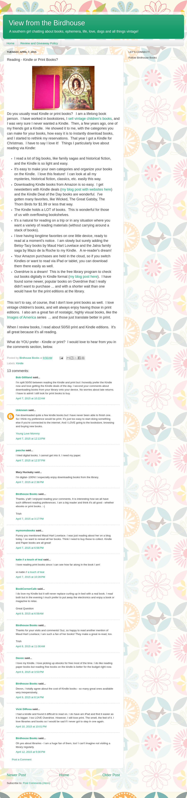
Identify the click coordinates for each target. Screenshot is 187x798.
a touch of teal (36, 572)
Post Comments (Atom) (36, 783)
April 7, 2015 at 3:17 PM (30, 518)
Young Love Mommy (28, 433)
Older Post (111, 775)
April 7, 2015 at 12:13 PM (30, 438)
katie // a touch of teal (29, 559)
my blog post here (83, 277)
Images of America (21, 317)
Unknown (22, 410)
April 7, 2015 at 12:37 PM (30, 460)
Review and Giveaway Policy (39, 43)
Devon (20, 658)
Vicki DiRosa (24, 709)
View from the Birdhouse (47, 23)
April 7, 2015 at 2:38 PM (30, 482)
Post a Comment (22, 759)
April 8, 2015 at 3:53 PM (30, 671)
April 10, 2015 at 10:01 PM (31, 726)
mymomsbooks (25, 530)
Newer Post (16, 775)
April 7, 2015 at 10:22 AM (30, 398)
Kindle (20, 363)
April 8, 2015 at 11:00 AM (30, 646)
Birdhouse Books (27, 494)
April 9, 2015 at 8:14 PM (30, 697)
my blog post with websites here (86, 189)
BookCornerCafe (26, 588)
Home (10, 43)
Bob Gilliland (24, 377)
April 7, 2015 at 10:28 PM (30, 576)
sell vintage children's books (90, 119)
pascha (20, 450)
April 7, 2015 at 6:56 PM (30, 547)
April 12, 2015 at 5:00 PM (30, 751)
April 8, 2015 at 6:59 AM (29, 613)
